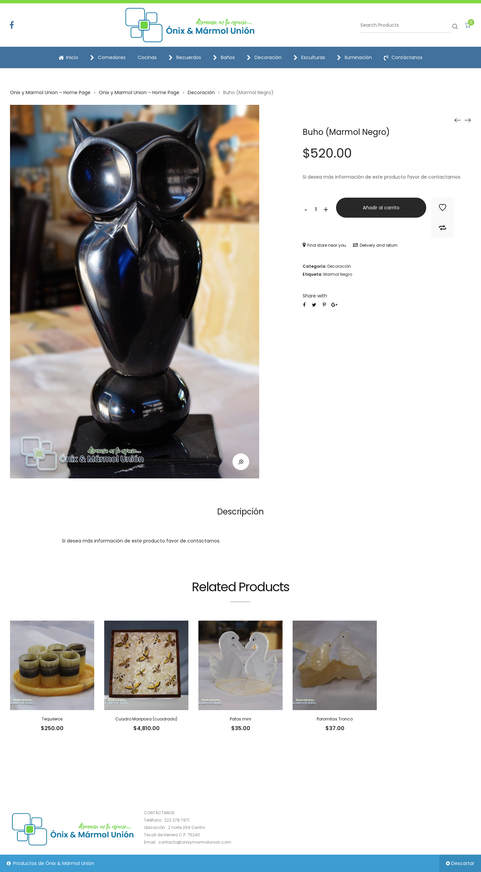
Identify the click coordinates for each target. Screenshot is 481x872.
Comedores (108, 57)
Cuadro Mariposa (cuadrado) (146, 719)
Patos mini (240, 719)
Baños (224, 57)
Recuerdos (185, 57)
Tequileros (52, 719)
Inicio (68, 57)
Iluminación (354, 57)
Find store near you (324, 245)
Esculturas (309, 57)
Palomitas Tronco (335, 719)
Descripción (240, 511)
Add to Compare (442, 228)
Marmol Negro (337, 274)
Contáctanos (403, 57)
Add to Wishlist (442, 208)
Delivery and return (375, 245)
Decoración (264, 57)
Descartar (462, 863)
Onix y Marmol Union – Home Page (50, 92)
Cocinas (147, 57)
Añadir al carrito (381, 207)
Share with (315, 295)
